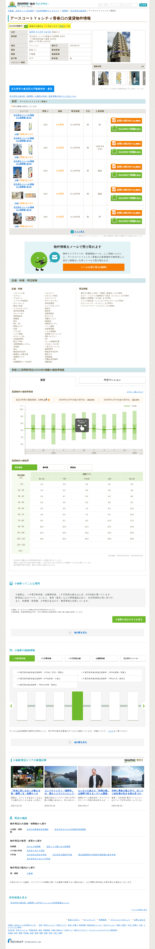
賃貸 (61, 26)
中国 (50, 933)
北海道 (10, 933)
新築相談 (46, 930)
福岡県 (65, 11)
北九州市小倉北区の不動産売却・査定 (31, 88)
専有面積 (18, 467)
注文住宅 (11, 930)
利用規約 (103, 920)
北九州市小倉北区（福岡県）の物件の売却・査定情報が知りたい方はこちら (42, 96)
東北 (16, 933)
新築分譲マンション (94, 925)
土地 (140, 925)
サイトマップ (89, 920)
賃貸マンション (49, 925)
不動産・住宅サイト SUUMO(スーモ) (22, 925)
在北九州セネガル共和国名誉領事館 (70, 829)
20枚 (16, 157)
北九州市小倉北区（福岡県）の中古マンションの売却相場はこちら (39, 903)
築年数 (45, 467)
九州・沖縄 (57, 933)
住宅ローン (68, 930)
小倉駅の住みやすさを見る (129, 619)
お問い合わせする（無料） (126, 120)
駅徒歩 (73, 467)
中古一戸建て (133, 925)
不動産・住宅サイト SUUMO (21, 11)
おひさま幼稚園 (34, 846)
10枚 (16, 134)
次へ (143, 706)
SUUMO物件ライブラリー (48, 11)
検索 (144, 5)
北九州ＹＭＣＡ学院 (36, 851)
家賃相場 (82, 925)
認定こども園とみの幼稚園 (58, 846)
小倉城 (30, 873)
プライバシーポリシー (120, 920)
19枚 (16, 180)
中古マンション (109, 925)
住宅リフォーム (22, 930)
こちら (111, 731)
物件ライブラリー (80, 930)
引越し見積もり (57, 930)
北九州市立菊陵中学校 (62, 855)
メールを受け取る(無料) (94, 267)
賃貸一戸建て (73, 925)
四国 (46, 933)
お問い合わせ (140, 920)
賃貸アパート (62, 925)
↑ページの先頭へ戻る (139, 910)
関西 (41, 933)
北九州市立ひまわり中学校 (38, 859)
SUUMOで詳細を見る (126, 129)
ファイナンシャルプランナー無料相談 (103, 930)
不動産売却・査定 (35, 930)
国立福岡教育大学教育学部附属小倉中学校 (97, 855)
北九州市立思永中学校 (36, 855)
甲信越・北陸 (28, 933)
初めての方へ (74, 920)
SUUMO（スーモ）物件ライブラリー (28, 4)
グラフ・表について (135, 392)
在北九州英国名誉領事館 (37, 829)
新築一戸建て (122, 925)
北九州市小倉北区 (78, 11)
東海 (36, 933)
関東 (20, 933)
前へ (11, 706)
